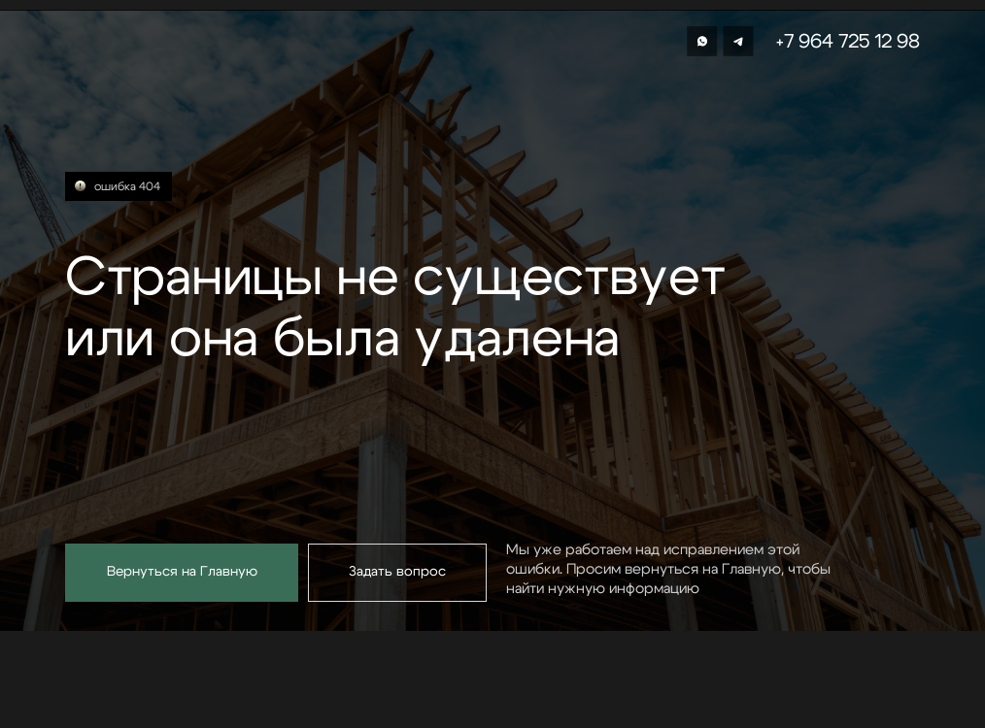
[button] (397, 573)
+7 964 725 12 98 (848, 41)
